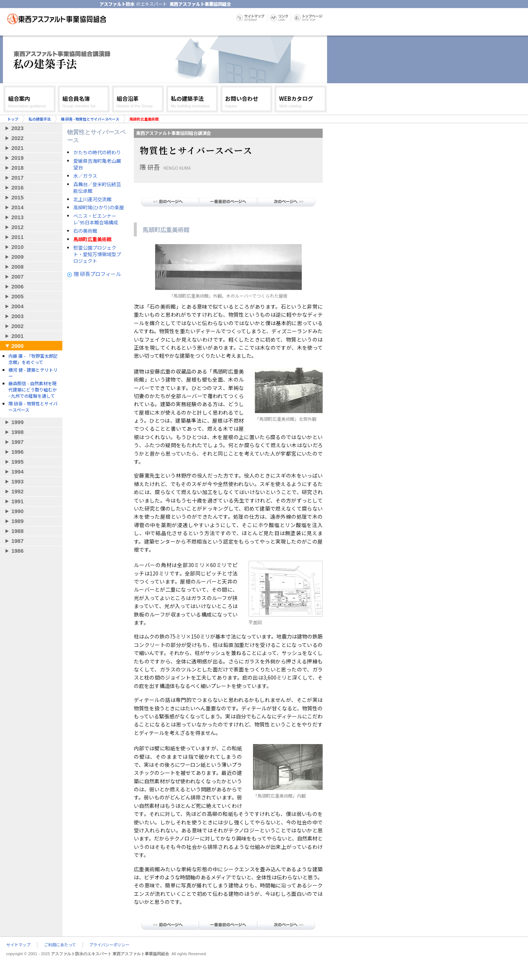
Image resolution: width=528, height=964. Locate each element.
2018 (17, 168)
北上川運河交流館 (92, 199)
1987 (17, 541)
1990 (17, 511)
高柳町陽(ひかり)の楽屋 (98, 207)
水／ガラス (85, 176)
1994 (17, 471)
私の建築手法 (40, 119)
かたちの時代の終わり (97, 152)
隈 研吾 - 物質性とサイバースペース (90, 119)
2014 (17, 207)
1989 (17, 521)
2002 (17, 326)
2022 (17, 138)
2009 (17, 257)
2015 (17, 197)
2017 (17, 177)
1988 (17, 531)
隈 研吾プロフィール (97, 273)
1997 (17, 442)
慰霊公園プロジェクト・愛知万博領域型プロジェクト (97, 254)
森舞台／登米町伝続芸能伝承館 (97, 187)
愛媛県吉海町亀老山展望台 (97, 164)
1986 (17, 551)
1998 (17, 432)
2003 (17, 316)
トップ (12, 119)
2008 (17, 267)
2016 (17, 187)
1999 (17, 422)
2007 (17, 276)
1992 (17, 491)
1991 (17, 501)
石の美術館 (85, 231)
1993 (17, 481)
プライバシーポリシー (109, 945)
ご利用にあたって (60, 945)
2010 (17, 247)
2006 (17, 286)
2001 (17, 336)
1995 (17, 462)
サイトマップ (18, 945)
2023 (17, 128)
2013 (17, 217)
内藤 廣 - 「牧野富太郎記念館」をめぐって (33, 359)
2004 (17, 306)
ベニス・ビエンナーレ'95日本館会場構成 (95, 219)
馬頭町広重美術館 (92, 239)
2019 (17, 158)
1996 (17, 452)
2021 (17, 148)
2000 (17, 346)
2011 (17, 237)
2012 (17, 227)
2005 (17, 296)
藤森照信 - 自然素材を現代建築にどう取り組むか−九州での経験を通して (32, 389)
